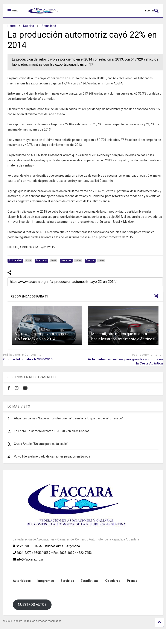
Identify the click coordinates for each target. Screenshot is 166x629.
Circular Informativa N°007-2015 (28, 359)
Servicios (67, 580)
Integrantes (45, 580)
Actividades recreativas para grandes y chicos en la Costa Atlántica (125, 361)
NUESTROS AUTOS (32, 605)
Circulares (112, 580)
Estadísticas (90, 580)
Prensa (132, 580)
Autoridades (22, 580)
